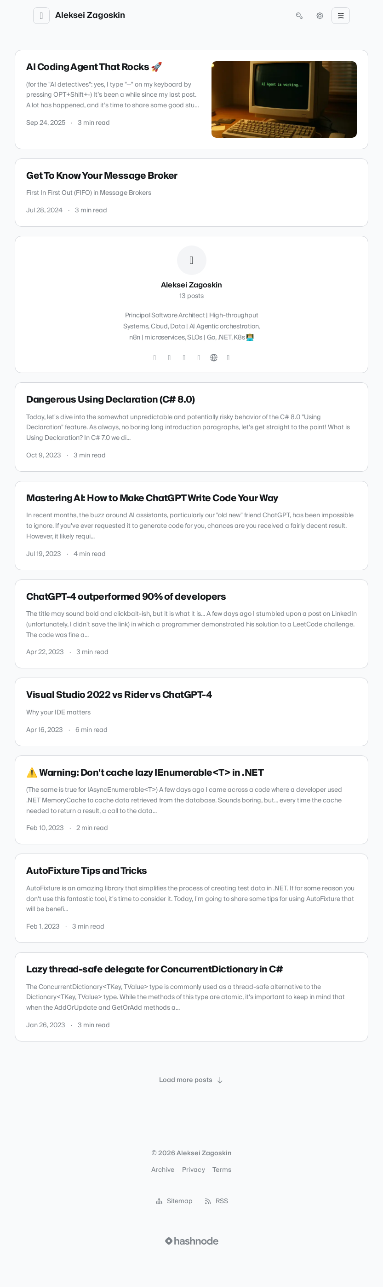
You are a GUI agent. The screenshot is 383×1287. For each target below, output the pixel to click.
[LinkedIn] (199, 357)
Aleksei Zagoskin (90, 15)
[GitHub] (184, 357)
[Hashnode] (228, 357)
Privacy (193, 1170)
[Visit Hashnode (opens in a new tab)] (192, 1241)
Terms (222, 1170)
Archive (162, 1170)
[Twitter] (155, 357)
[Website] (213, 357)
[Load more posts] (192, 1080)
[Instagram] (169, 357)
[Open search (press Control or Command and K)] (299, 15)
